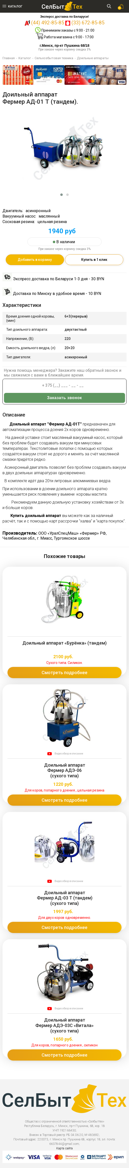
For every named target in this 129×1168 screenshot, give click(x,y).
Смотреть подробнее (64, 672)
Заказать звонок (64, 398)
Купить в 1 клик (94, 260)
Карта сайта (64, 1148)
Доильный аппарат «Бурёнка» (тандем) (64, 643)
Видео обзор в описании (69, 753)
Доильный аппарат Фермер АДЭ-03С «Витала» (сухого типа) (64, 1025)
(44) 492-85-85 (47, 23)
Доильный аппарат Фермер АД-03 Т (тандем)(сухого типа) (64, 898)
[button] (61, 194)
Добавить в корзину (35, 260)
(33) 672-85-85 (87, 23)
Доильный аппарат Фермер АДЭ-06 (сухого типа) (64, 770)
